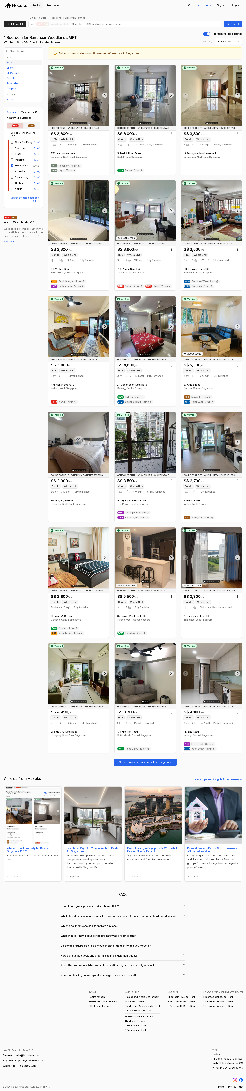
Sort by (207, 41)
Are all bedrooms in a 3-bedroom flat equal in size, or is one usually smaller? (123, 965)
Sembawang (21, 177)
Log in (236, 5)
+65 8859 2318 (27, 1065)
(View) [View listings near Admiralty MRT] (37, 171)
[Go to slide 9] (85, 701)
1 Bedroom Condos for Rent (218, 996)
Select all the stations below (23, 134)
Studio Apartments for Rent (139, 1016)
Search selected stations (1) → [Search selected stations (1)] (24, 199)
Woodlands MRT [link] (29, 112)
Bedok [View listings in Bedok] (10, 62)
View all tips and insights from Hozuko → (217, 779)
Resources (54, 5)
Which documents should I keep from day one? (123, 926)
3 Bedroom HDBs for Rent (181, 1006)
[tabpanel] (23, 161)
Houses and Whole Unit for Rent (142, 996)
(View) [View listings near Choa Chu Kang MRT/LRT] (37, 142)
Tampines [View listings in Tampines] (12, 88)
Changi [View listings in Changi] (10, 67)
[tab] (15, 125)
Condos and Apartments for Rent (142, 1006)
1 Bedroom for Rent (135, 1021)
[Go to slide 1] (72, 123)
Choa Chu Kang (23, 142)
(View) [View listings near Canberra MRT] (37, 183)
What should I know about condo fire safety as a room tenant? (123, 935)
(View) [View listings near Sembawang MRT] (37, 177)
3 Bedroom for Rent (135, 1030)
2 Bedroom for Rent (135, 1025)
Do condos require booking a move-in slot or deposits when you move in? (123, 945)
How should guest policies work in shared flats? (123, 906)
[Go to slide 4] (78, 123)
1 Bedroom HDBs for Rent (181, 996)
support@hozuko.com (29, 1060)
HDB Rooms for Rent (100, 1006)
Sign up (221, 5)
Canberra (20, 183)
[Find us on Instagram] (235, 1080)
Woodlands (21, 165)
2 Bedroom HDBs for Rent (181, 1001)
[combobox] (145, 24)
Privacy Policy (235, 1086)
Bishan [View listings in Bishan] (10, 99)
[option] (23, 62)
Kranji (18, 154)
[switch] (206, 34)
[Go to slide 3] (76, 123)
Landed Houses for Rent (138, 1010)
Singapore (12, 112)
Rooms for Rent (97, 996)
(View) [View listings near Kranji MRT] (37, 154)
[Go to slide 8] (218, 581)
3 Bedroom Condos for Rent (218, 1006)
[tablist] (23, 125)
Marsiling (20, 160)
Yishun (18, 189)
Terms (221, 1086)
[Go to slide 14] (218, 701)
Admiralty (20, 171)
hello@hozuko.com (27, 1055)
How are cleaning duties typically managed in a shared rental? (123, 975)
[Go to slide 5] (81, 123)
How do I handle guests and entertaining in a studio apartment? (123, 955)
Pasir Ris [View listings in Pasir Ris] (11, 78)
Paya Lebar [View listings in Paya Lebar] (13, 83)
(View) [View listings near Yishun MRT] (37, 189)
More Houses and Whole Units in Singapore (145, 762)
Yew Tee (20, 148)
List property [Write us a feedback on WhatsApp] (203, 5)
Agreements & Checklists (226, 1058)
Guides (215, 1054)
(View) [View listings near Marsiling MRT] (37, 160)
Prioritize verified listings (227, 33)
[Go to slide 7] (85, 238)
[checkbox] (8, 134)
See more (9, 241)
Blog (214, 1049)
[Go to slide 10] (85, 354)
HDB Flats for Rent (134, 1001)
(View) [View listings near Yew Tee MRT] (37, 148)
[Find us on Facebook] (240, 1080)
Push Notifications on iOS (227, 1063)
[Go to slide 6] (83, 123)
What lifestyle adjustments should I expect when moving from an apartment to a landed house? (123, 916)
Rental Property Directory (227, 1067)
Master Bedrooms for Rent (103, 1001)
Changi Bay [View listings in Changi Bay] (13, 73)
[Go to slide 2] (74, 123)
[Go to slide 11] (85, 123)
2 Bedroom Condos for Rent (218, 1001)
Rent (36, 5)
